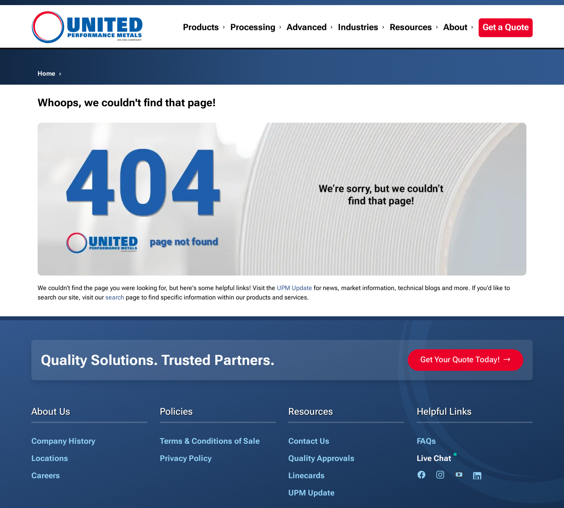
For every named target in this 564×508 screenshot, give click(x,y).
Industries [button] (358, 44)
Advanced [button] (307, 44)
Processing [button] (252, 44)
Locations (49, 458)
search (114, 297)
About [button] (455, 44)
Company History (63, 441)
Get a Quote (506, 44)
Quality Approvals (321, 458)
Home (46, 73)
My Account (461, 11)
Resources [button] (411, 44)
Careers (45, 475)
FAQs (426, 441)
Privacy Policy (186, 458)
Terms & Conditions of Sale (210, 441)
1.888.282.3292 (507, 11)
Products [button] (201, 44)
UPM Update (294, 288)
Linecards (306, 475)
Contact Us (422, 11)
